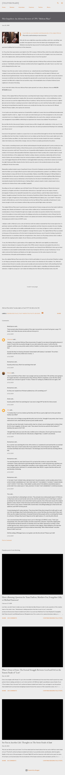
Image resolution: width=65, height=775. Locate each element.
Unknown (10, 339)
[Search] (58, 3)
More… (49, 7)
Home (3, 7)
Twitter (40, 7)
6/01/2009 (10, 334)
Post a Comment (7, 540)
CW (8, 313)
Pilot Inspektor (24, 313)
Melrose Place (14, 313)
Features (31, 7)
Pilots (32, 313)
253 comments (12, 618)
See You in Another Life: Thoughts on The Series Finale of (27, 742)
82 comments (11, 760)
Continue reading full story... (53, 618)
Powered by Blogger (32, 770)
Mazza (9, 373)
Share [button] (59, 313)
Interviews (22, 7)
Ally (8, 410)
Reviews (12, 7)
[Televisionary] (10, 3)
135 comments (12, 690)
